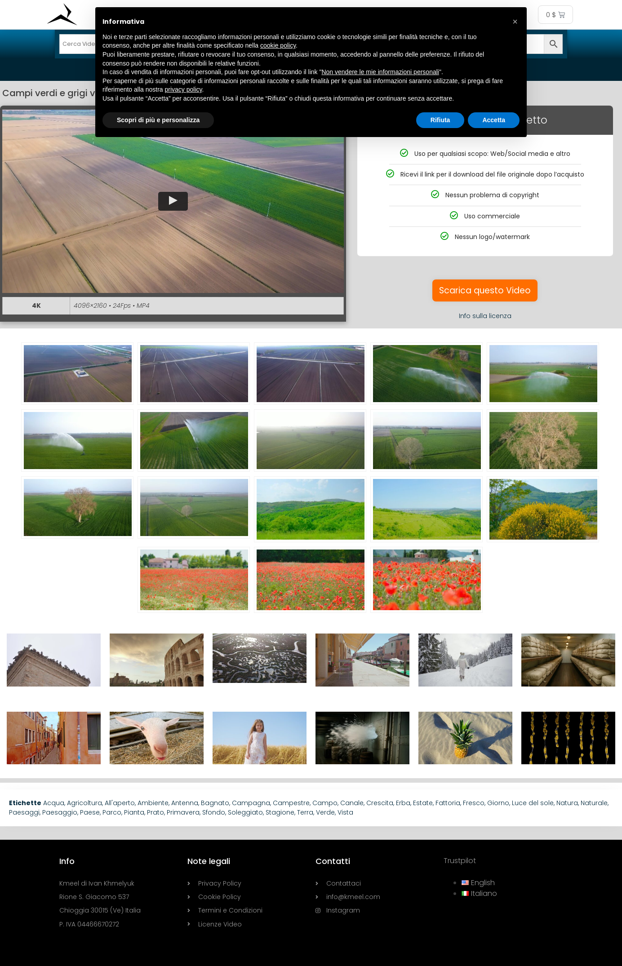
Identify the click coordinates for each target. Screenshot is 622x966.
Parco (111, 812)
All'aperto (120, 802)
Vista (345, 812)
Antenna (184, 802)
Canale (352, 802)
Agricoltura (84, 802)
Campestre (291, 802)
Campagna (251, 802)
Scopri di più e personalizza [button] (158, 120)
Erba (403, 802)
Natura (567, 802)
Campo (325, 802)
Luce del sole (533, 802)
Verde (325, 812)
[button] (173, 201)
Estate (423, 802)
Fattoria (447, 802)
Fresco (473, 802)
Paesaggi (24, 812)
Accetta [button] (493, 120)
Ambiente (153, 802)
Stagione (280, 812)
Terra (305, 812)
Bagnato (215, 802)
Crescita (379, 802)
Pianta (134, 812)
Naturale (594, 802)
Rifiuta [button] (440, 120)
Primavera (183, 812)
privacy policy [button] (183, 89)
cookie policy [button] (278, 45)
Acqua (53, 802)
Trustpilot (460, 860)
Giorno (498, 802)
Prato (155, 812)
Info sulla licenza (485, 315)
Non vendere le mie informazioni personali (380, 71)
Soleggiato (245, 812)
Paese (90, 812)
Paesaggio (59, 812)
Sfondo (213, 812)
